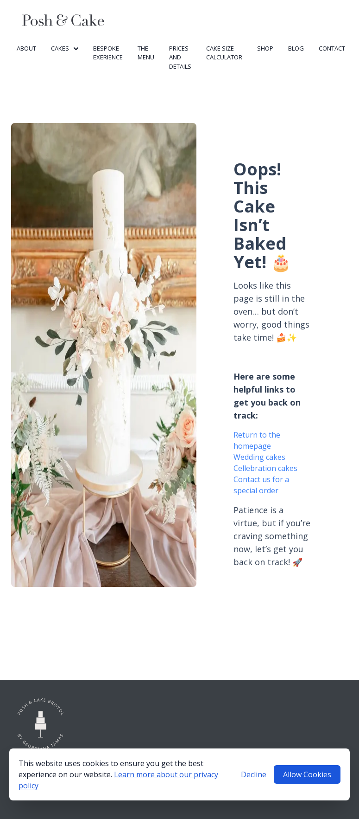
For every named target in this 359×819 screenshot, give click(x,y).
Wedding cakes (259, 457)
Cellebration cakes (265, 468)
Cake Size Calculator (224, 53)
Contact (332, 48)
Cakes (64, 48)
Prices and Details (180, 57)
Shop (265, 48)
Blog (296, 48)
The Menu (146, 53)
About (26, 48)
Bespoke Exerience (108, 53)
